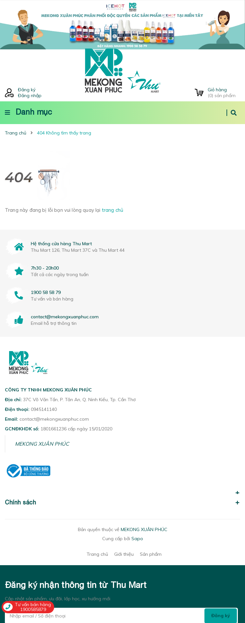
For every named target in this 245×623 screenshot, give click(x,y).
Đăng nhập (30, 95)
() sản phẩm (224, 92)
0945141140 (44, 409)
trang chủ (112, 210)
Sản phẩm (151, 554)
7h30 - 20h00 (45, 268)
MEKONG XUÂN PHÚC (42, 443)
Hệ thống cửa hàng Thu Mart (61, 244)
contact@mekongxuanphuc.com (65, 317)
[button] (122, 489)
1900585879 (33, 609)
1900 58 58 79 (46, 292)
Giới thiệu (124, 554)
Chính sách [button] (122, 502)
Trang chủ (97, 554)
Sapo (137, 538)
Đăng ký (26, 90)
